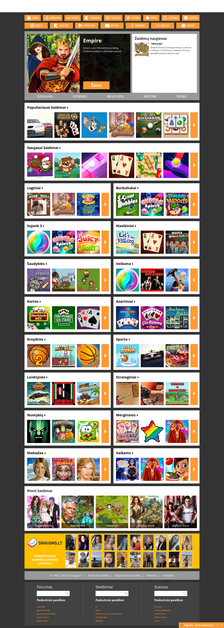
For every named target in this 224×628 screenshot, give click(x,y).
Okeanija (182, 96)
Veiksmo (124, 263)
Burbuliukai (127, 188)
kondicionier (101, 617)
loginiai (33, 18)
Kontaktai (168, 575)
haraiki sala (160, 613)
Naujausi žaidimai (44, 147)
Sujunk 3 (35, 225)
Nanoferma (150, 96)
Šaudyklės (37, 263)
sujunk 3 (72, 18)
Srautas (161, 586)
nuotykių (112, 25)
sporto (36, 25)
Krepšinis (36, 339)
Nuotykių (36, 415)
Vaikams (124, 453)
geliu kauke (42, 620)
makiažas (163, 25)
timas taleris (43, 617)
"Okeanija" (156, 43)
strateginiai (86, 25)
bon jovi (158, 606)
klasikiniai (92, 18)
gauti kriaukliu (43, 610)
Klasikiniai (126, 225)
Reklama (152, 575)
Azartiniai (125, 301)
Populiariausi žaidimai (47, 107)
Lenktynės (37, 377)
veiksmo (132, 18)
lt (96, 606)
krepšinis (191, 18)
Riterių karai (45, 96)
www (98, 610)
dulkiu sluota (160, 617)
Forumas (44, 586)
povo (156, 620)
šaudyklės (113, 18)
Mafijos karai (115, 96)
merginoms (137, 25)
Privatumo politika (98, 575)
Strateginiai (127, 377)
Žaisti (96, 85)
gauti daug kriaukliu (46, 613)
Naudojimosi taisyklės (128, 575)
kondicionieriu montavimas (109, 613)
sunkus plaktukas (162, 610)
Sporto (123, 339)
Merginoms (127, 415)
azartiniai (170, 18)
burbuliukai (53, 18)
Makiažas (36, 453)
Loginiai (35, 188)
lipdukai (99, 620)
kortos (151, 18)
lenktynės (61, 25)
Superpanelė (80, 96)
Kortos (34, 301)
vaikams (187, 25)
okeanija (41, 606)
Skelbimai (104, 586)
